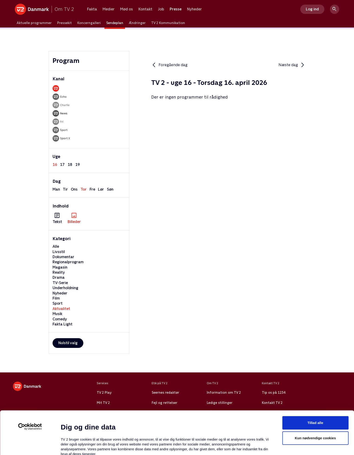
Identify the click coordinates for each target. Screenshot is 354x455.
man (56, 189)
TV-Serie (60, 283)
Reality (59, 272)
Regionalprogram (68, 262)
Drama (59, 277)
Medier (109, 9)
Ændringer (137, 23)
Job (161, 9)
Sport (58, 303)
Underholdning (65, 288)
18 (70, 164)
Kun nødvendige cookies (315, 397)
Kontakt (145, 9)
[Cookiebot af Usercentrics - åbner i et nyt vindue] (30, 386)
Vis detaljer (224, 446)
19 (77, 164)
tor (84, 189)
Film (56, 298)
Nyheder (194, 9)
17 (62, 164)
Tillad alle (315, 382)
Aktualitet (61, 308)
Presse (176, 9)
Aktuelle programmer (34, 23)
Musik (57, 314)
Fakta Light (62, 324)
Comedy (60, 319)
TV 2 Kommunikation (168, 23)
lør (101, 189)
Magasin (60, 267)
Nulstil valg (68, 343)
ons (74, 189)
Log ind (312, 9)
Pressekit (64, 23)
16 (55, 164)
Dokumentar (63, 257)
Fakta (92, 9)
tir (65, 189)
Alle (56, 246)
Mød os (126, 9)
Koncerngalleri (89, 23)
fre (92, 189)
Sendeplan (114, 23)
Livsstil (59, 252)
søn (110, 189)
